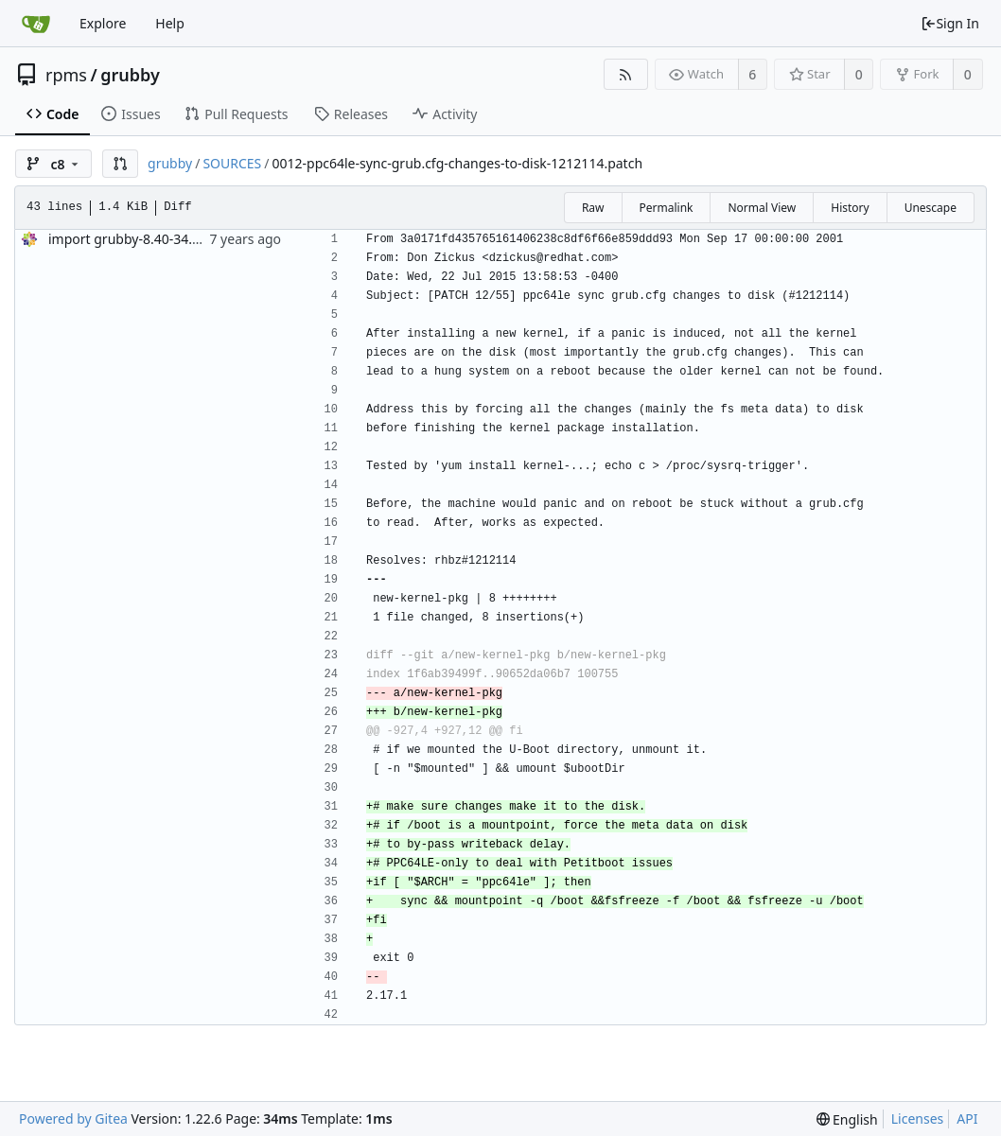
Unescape (930, 208)
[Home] (35, 24)
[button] (120, 163)
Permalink (667, 208)
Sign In (950, 23)
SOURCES (231, 163)
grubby (130, 74)
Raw (593, 208)
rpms (66, 74)
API (967, 1118)
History (850, 208)
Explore (102, 23)
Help (169, 23)
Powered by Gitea (73, 1118)
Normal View (762, 208)
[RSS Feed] (626, 74)
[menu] (847, 1119)
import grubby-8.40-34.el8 (129, 239)
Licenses (917, 1118)
